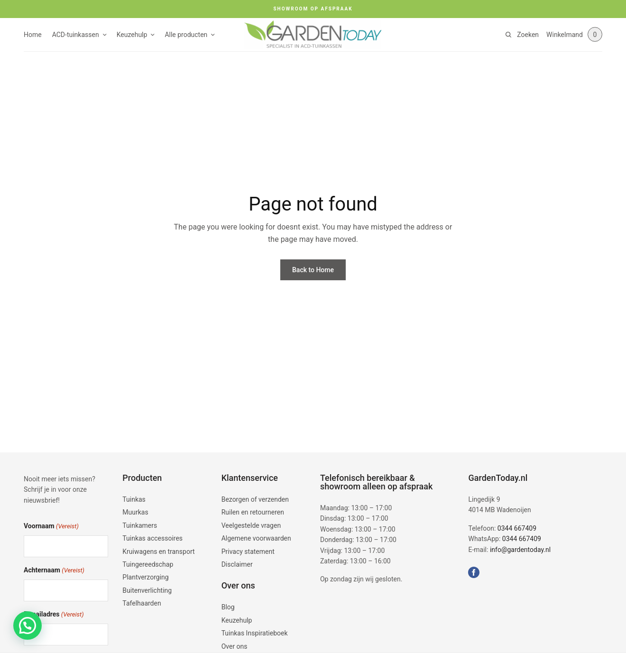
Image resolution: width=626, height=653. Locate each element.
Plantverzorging (145, 577)
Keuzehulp (132, 34)
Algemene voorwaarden (256, 538)
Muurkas (135, 512)
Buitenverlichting (147, 590)
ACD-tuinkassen (75, 34)
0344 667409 (516, 528)
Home (33, 34)
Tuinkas (134, 499)
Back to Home (313, 270)
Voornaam (51, 527)
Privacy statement (248, 551)
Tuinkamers (139, 525)
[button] (27, 625)
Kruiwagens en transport (158, 551)
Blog (228, 607)
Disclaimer (237, 564)
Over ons (234, 646)
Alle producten (186, 34)
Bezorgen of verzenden (255, 499)
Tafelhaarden (141, 603)
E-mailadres (54, 615)
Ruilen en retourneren (252, 512)
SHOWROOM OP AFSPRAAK (312, 8)
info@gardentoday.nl (520, 549)
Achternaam (54, 571)
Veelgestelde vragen (251, 525)
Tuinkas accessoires (152, 538)
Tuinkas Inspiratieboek (254, 633)
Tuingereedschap (147, 564)
